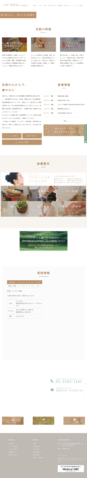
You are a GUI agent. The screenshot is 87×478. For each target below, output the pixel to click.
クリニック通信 (78, 5)
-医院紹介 (11, 452)
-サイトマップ (62, 455)
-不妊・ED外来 (38, 457)
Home (35, 5)
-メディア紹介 (13, 446)
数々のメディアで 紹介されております (64, 130)
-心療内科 (36, 446)
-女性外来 (36, 454)
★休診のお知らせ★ (64, 100)
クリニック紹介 (42, 5)
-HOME (11, 443)
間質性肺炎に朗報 (63, 96)
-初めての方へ (13, 454)
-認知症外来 (37, 452)
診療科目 (60, 5)
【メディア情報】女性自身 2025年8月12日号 (71, 104)
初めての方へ (52, 5)
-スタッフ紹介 (13, 449)
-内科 (34, 443)
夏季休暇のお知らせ (64, 108)
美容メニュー (68, 5)
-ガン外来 (36, 449)
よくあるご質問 (21, 142)
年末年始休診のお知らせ (65, 113)
